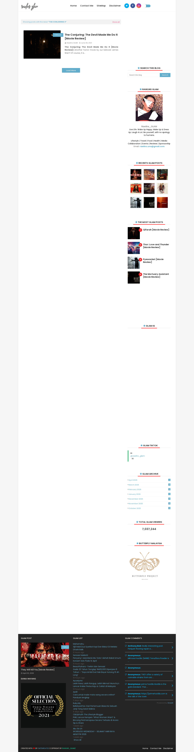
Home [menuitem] (73, 5)
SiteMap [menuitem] (101, 5)
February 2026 (149, 489)
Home (145, 748)
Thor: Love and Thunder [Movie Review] (156, 246)
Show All (77, 740)
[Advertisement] (149, 39)
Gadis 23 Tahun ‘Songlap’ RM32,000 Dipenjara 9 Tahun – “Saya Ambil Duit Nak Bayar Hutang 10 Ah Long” (96, 672)
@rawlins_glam (137, 456)
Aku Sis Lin (77, 728)
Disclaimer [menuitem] (115, 5)
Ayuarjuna (77, 680)
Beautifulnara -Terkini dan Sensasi (89, 666)
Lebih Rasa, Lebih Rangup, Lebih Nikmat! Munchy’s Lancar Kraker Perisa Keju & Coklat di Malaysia (96, 685)
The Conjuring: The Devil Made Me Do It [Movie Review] (91, 36)
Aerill (75, 692)
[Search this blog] (144, 75)
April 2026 (149, 480)
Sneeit (170, 703)
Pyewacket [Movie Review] (153, 261)
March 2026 (149, 484)
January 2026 (149, 494)
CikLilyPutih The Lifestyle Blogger (88, 714)
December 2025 (149, 499)
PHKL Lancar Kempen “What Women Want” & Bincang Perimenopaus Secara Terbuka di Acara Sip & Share (95, 720)
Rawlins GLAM (72, 43)
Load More (71, 70)
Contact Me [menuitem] (86, 5)
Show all (116, 22)
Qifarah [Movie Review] (156, 229)
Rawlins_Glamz (69, 748)
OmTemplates (43, 748)
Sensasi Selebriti (80, 655)
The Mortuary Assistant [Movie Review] (156, 275)
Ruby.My (77, 703)
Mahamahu (78, 644)
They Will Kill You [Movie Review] (37, 669)
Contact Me (155, 748)
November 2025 (149, 503)
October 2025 (149, 508)
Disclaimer (168, 748)
